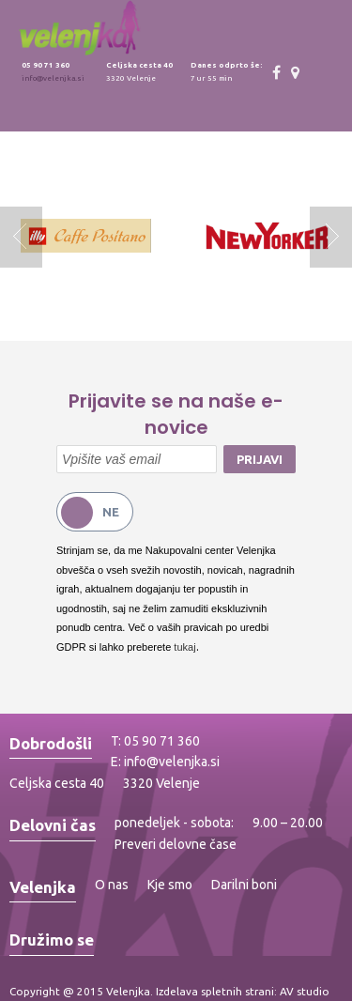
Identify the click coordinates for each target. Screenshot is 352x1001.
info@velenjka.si (53, 78)
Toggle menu (331, 29)
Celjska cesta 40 (56, 783)
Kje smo (169, 884)
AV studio (304, 991)
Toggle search (289, 29)
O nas (112, 884)
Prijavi (260, 459)
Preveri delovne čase (176, 844)
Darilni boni (244, 884)
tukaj (184, 647)
